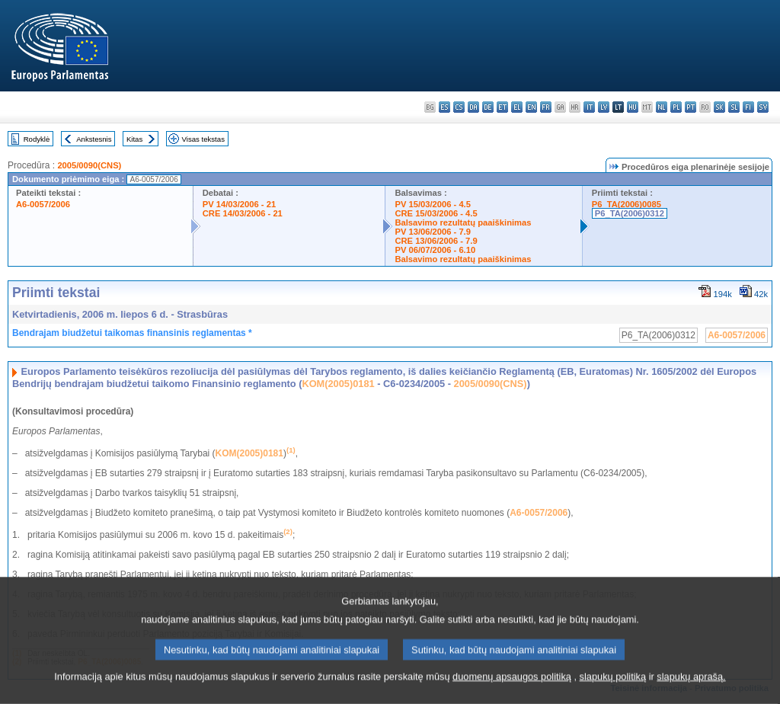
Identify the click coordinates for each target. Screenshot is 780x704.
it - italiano (589, 107)
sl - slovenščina (734, 107)
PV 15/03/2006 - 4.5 (433, 204)
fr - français (545, 107)
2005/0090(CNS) (89, 165)
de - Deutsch (488, 107)
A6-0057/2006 (43, 204)
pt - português (690, 107)
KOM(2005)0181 (338, 383)
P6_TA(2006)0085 (626, 204)
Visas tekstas (203, 139)
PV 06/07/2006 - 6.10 (435, 249)
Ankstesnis (93, 139)
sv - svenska (763, 107)
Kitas (134, 139)
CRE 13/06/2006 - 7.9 (436, 240)
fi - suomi (748, 107)
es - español (444, 107)
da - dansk (473, 107)
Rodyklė (37, 139)
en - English (531, 107)
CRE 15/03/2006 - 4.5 (436, 213)
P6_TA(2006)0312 (629, 213)
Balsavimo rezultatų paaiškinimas (463, 222)
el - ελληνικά (517, 107)
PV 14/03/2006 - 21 (239, 204)
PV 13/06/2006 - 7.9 (433, 231)
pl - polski (676, 107)
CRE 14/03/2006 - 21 (243, 213)
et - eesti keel (502, 107)
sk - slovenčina (719, 107)
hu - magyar (632, 107)
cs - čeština (459, 107)
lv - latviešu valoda (603, 107)
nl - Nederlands (661, 107)
